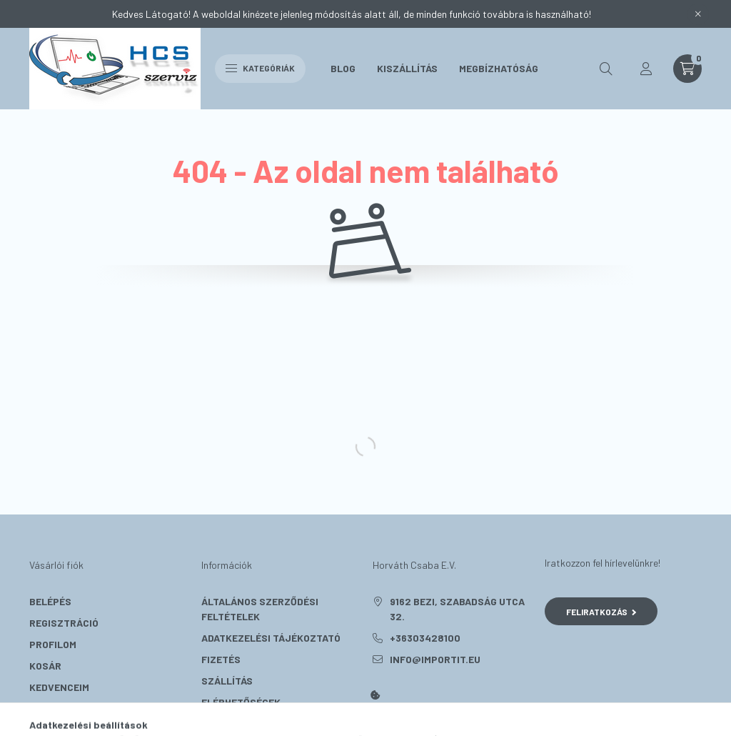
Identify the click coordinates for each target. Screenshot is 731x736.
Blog (343, 68)
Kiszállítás (407, 68)
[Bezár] (698, 14)
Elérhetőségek (241, 702)
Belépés (50, 601)
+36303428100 (425, 638)
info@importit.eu (435, 659)
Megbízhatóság (498, 68)
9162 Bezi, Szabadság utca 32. (457, 608)
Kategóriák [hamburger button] (260, 68)
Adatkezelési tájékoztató (271, 638)
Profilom (52, 644)
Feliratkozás (601, 612)
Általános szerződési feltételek (259, 608)
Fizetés (221, 659)
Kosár (45, 666)
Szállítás (227, 681)
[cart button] (687, 68)
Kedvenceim (59, 687)
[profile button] (646, 68)
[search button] (606, 68)
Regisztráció (64, 623)
